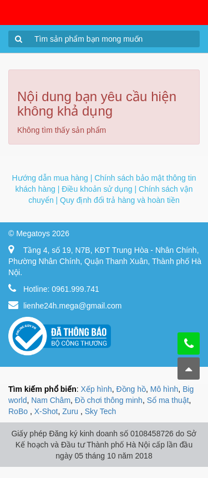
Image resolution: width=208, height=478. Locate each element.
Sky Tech (100, 411)
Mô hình (164, 389)
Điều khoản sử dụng (97, 189)
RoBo (19, 411)
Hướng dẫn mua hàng (50, 177)
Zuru (71, 411)
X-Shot (46, 411)
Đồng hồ (131, 389)
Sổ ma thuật (168, 400)
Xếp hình (96, 389)
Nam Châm (50, 400)
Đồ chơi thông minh (109, 400)
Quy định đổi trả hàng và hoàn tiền (120, 200)
